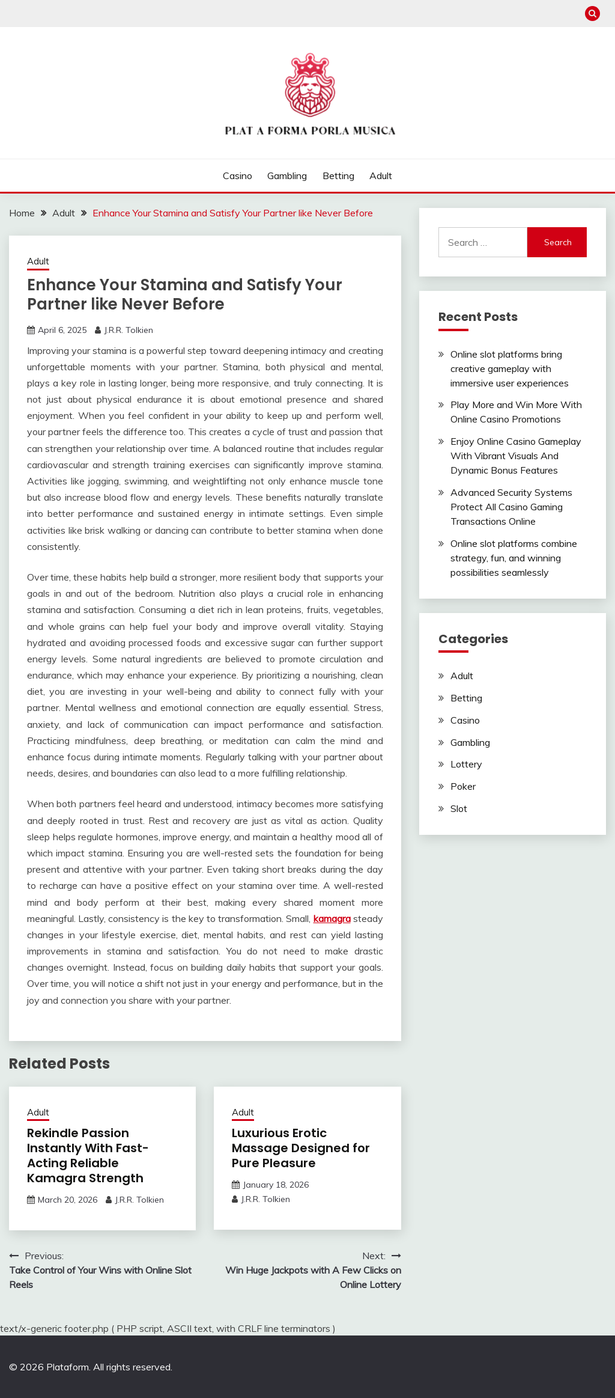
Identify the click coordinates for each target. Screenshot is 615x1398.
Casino (237, 175)
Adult (380, 175)
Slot (458, 808)
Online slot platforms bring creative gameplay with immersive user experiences (509, 368)
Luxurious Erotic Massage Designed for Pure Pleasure (301, 1148)
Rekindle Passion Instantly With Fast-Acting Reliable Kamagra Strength (88, 1155)
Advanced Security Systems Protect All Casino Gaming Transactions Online (511, 506)
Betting (338, 175)
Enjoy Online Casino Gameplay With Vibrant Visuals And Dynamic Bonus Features (515, 455)
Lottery (466, 764)
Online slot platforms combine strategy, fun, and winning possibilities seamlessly (513, 557)
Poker (463, 786)
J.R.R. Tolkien (128, 330)
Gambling (287, 175)
